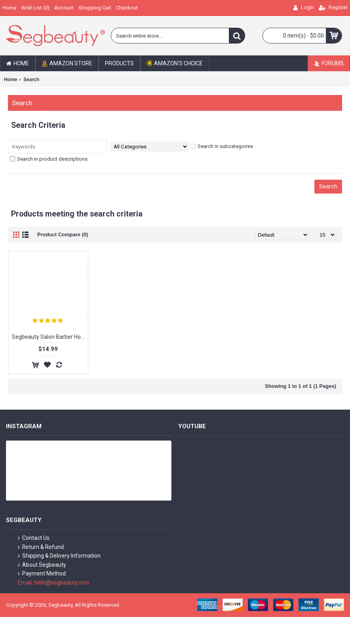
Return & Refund (41, 547)
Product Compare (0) (62, 234)
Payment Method (42, 573)
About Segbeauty (42, 565)
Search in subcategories (221, 146)
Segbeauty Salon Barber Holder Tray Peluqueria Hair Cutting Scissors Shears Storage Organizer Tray (50, 337)
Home (10, 79)
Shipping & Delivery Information (59, 555)
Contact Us (33, 538)
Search (31, 79)
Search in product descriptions (49, 159)
